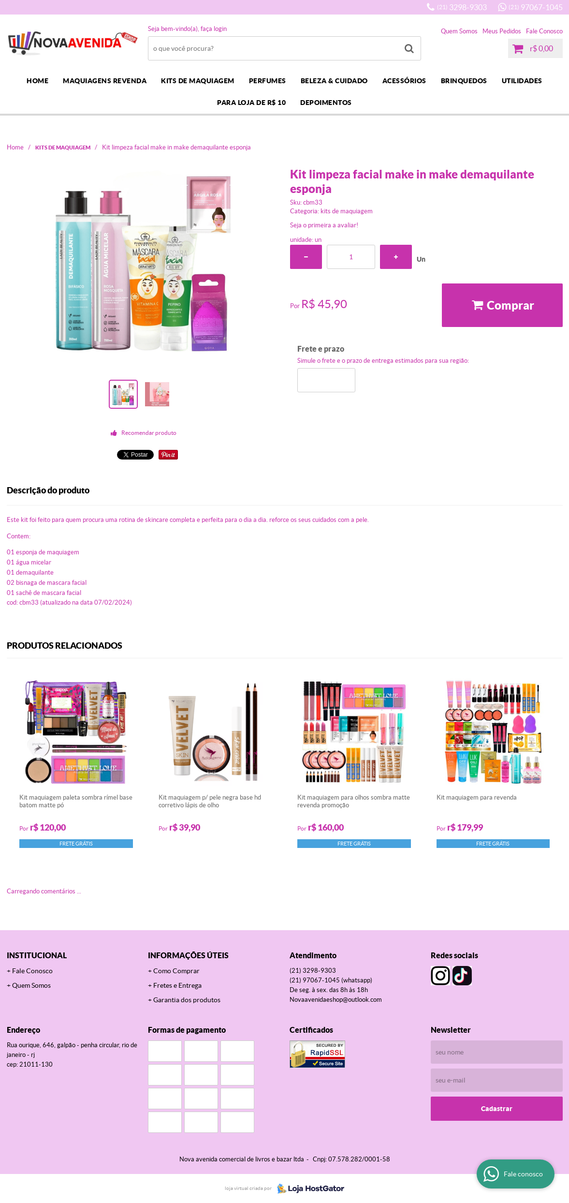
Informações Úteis (188, 955)
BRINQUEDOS (464, 81)
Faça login (214, 28)
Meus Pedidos (501, 31)
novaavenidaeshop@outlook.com (336, 999)
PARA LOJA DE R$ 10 (251, 102)
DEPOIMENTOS (326, 102)
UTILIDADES (522, 81)
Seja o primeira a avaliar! (324, 225)
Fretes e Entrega (177, 985)
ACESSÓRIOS (404, 81)
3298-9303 (462, 7)
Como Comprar (176, 971)
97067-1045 (536, 7)
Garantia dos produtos (186, 1000)
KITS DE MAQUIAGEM (197, 81)
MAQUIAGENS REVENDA (104, 81)
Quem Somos (459, 31)
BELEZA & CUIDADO (334, 81)
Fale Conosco (544, 31)
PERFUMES (267, 81)
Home (37, 81)
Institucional (37, 955)
